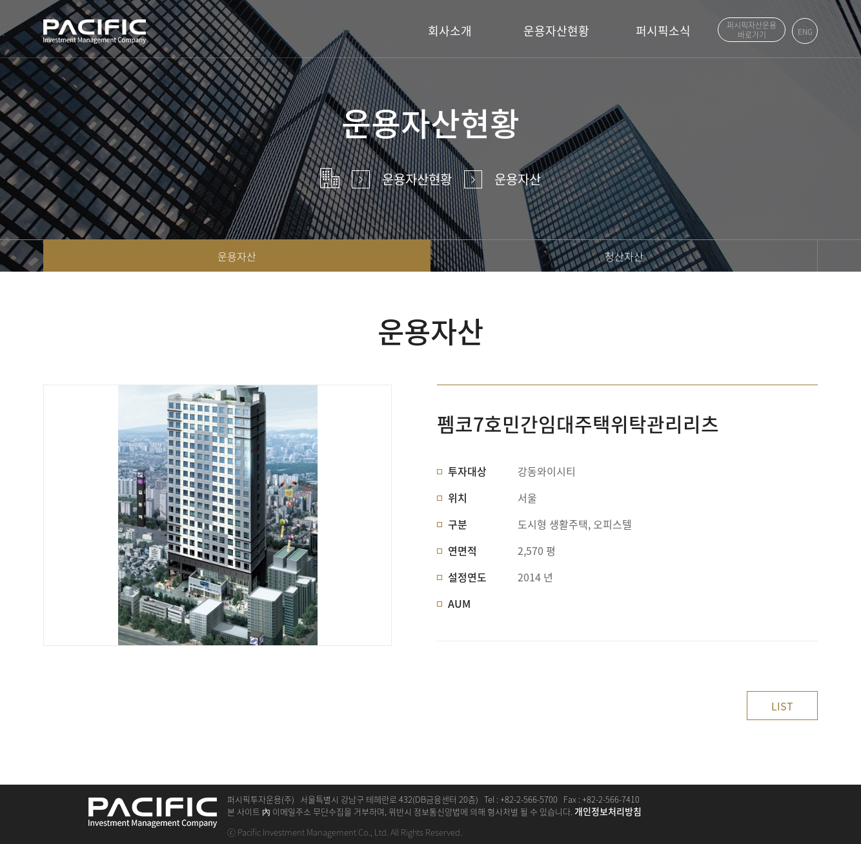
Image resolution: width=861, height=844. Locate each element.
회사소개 (450, 30)
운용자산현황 (556, 30)
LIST (782, 706)
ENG (805, 31)
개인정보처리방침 (608, 811)
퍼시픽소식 (663, 30)
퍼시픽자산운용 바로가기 (751, 31)
